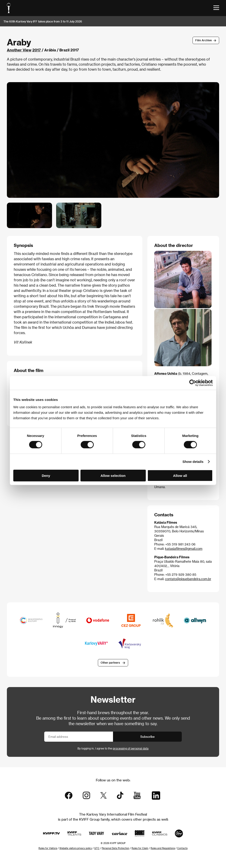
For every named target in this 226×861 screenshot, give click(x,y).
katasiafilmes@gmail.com (183, 549)
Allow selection (112, 475)
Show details (193, 462)
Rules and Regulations (163, 848)
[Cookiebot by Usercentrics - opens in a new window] (193, 383)
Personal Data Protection (115, 848)
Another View (19, 50)
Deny (46, 475)
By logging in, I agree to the (113, 748)
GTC (96, 848)
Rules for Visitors (48, 848)
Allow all (180, 475)
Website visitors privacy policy (75, 848)
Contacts (182, 848)
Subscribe (147, 736)
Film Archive (203, 40)
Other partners (110, 662)
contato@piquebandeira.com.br (188, 579)
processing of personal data (131, 748)
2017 (36, 50)
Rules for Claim (140, 848)
